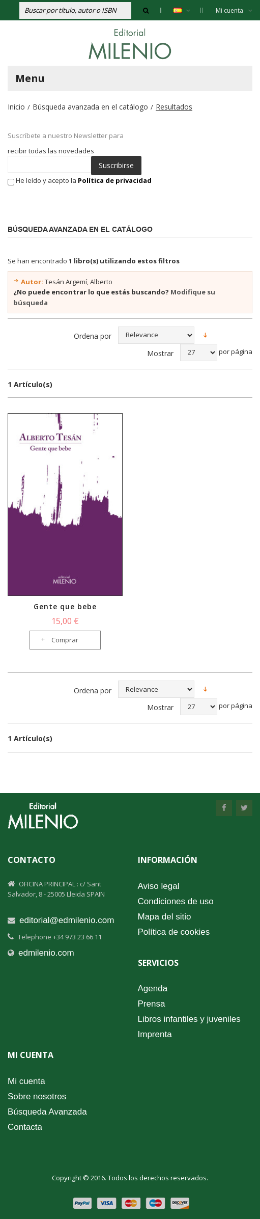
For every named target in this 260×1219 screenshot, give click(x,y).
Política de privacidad (115, 180)
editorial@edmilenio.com (66, 920)
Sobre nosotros (37, 1096)
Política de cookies (174, 932)
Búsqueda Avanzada (47, 1112)
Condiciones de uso (176, 901)
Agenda (153, 988)
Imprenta (155, 1034)
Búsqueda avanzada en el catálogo (90, 107)
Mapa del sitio (164, 917)
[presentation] (81, 205)
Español (187, 10)
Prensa (151, 1004)
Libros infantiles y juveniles (189, 1019)
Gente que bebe (65, 606)
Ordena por (92, 336)
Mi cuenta (234, 10)
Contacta (25, 1127)
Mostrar (160, 353)
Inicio (16, 107)
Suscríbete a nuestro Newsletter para (66, 135)
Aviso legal (159, 886)
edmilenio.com (46, 953)
